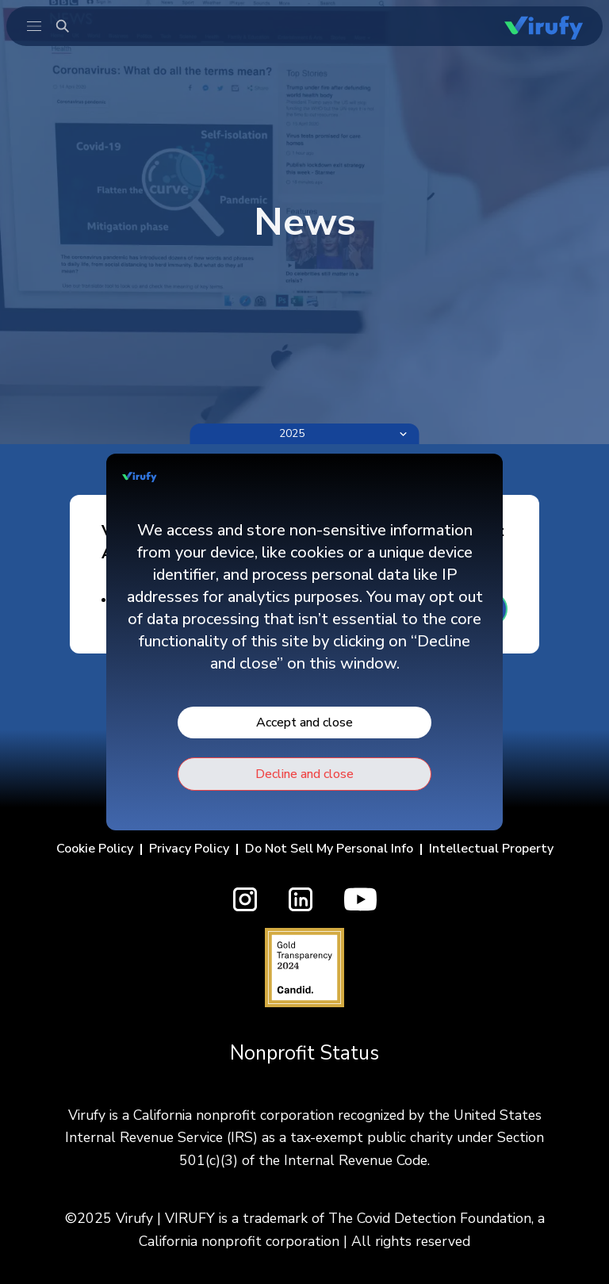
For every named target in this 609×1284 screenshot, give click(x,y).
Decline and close (304, 774)
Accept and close (304, 722)
